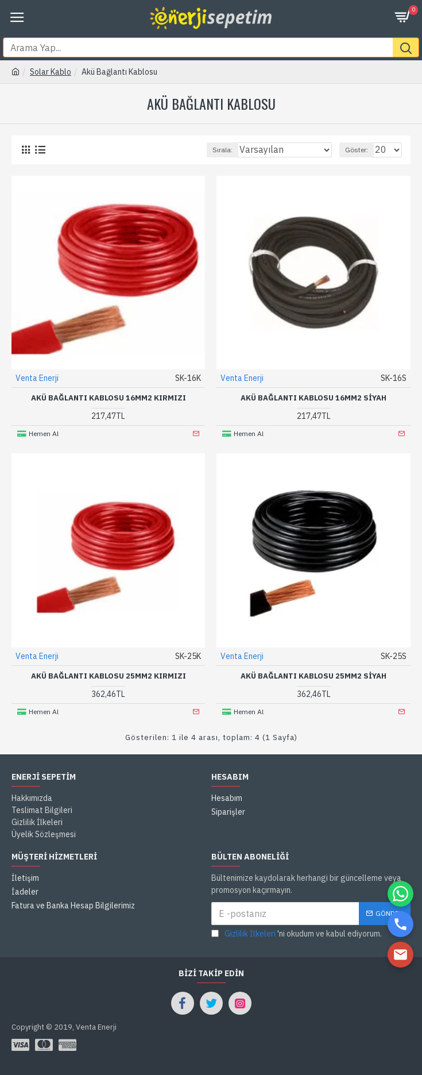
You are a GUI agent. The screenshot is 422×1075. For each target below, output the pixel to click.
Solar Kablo (50, 72)
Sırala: (222, 149)
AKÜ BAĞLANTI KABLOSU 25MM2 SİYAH (313, 676)
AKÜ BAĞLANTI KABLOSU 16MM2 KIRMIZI (108, 398)
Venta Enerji (37, 378)
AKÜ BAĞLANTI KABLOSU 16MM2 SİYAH (313, 398)
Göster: (356, 149)
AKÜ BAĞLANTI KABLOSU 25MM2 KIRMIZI (108, 676)
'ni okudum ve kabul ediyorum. (296, 934)
